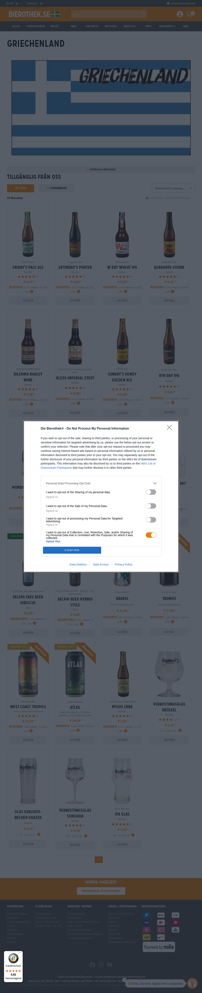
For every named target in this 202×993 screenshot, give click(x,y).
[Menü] (20, 953)
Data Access (101, 564)
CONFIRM (72, 550)
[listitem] (101, 483)
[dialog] (101, 496)
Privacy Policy (123, 564)
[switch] (151, 492)
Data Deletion (78, 564)
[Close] (170, 429)
